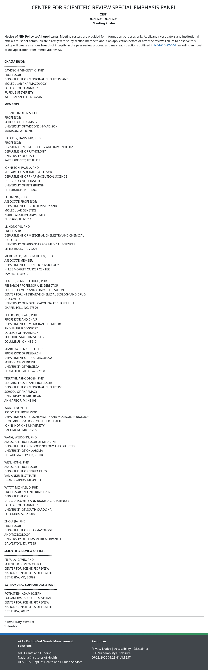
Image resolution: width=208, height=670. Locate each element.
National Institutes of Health (37, 657)
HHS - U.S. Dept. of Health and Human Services (50, 662)
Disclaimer (141, 649)
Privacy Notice (101, 649)
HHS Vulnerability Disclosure (111, 653)
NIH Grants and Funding (35, 653)
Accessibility (122, 649)
